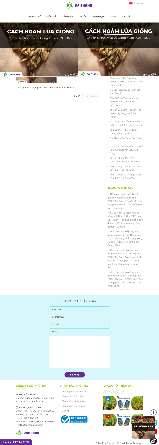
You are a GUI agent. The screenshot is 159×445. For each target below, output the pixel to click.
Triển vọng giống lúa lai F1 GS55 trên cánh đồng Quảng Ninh (124, 242)
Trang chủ (35, 16)
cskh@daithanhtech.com (30, 425)
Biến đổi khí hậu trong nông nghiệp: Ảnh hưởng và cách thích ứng (124, 204)
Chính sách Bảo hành (73, 396)
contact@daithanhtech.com (40, 421)
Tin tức (83, 16)
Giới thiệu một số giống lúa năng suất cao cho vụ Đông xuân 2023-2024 (124, 235)
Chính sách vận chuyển (74, 401)
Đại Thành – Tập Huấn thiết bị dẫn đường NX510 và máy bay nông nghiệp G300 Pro (125, 223)
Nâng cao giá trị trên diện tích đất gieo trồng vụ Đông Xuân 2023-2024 (123, 197)
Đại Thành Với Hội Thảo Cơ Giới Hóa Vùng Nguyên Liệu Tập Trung (126, 150)
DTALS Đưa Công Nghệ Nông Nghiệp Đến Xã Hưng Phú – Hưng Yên (125, 101)
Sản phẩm (68, 16)
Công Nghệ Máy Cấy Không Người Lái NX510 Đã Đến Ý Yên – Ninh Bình (126, 81)
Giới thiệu (52, 16)
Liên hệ (126, 16)
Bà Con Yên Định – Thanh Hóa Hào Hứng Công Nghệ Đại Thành (125, 113)
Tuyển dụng (98, 16)
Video (114, 16)
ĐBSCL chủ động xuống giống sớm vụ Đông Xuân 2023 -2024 (125, 282)
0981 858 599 (31, 418)
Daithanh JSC (114, 443)
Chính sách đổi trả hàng (74, 406)
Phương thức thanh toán (74, 391)
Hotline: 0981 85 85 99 (16, 442)
